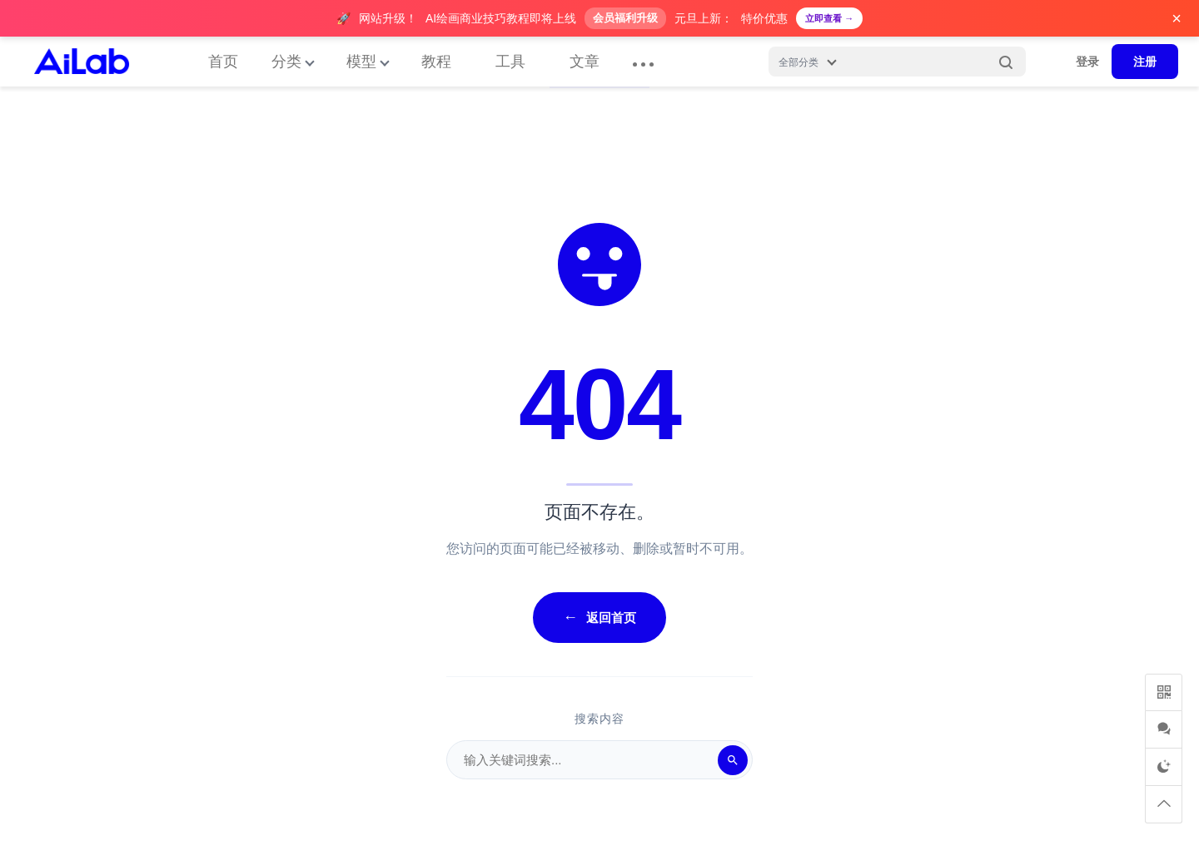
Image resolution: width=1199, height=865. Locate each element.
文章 (585, 61)
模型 (361, 61)
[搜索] (733, 761)
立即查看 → (829, 18)
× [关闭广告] (1177, 18)
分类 (286, 61)
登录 (1087, 61)
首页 (223, 61)
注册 (1145, 61)
